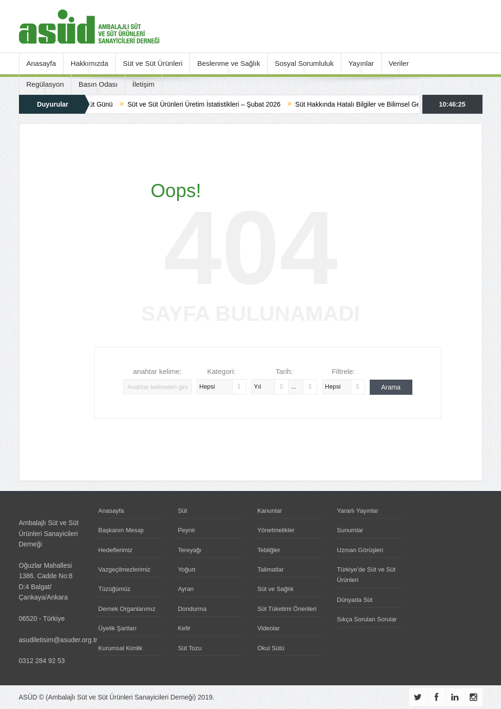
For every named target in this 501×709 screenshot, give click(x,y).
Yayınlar (361, 63)
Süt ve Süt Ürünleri (152, 63)
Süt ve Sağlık (275, 588)
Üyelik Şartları (117, 628)
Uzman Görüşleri (360, 550)
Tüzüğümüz (114, 588)
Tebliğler (268, 550)
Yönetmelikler (276, 530)
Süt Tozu (189, 648)
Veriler (399, 63)
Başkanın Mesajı (121, 530)
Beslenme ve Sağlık (228, 63)
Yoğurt (186, 569)
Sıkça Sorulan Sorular (367, 619)
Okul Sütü (270, 648)
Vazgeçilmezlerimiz (124, 569)
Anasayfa (41, 63)
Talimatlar (270, 569)
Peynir (186, 530)
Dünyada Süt (355, 599)
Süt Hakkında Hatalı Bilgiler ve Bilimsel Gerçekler (374, 104)
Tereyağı (189, 550)
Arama (391, 387)
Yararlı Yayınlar (357, 510)
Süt (182, 510)
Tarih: (284, 371)
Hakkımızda (89, 63)
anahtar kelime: (157, 371)
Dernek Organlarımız (126, 608)
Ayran (186, 588)
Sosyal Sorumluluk (304, 63)
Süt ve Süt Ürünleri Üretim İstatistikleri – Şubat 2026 (210, 104)
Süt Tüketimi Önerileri (287, 608)
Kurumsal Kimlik (120, 648)
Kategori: (221, 371)
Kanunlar (269, 510)
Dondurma (192, 608)
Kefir (184, 628)
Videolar (268, 628)
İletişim (143, 84)
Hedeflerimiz (115, 550)
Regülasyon (45, 84)
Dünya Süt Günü (94, 104)
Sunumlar (350, 530)
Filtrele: (343, 371)
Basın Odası (98, 84)
